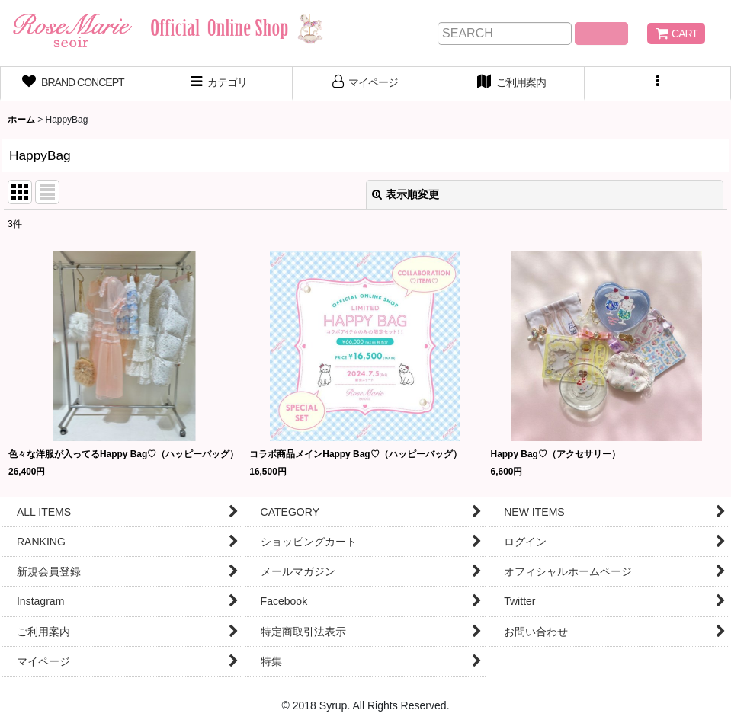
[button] (658, 84)
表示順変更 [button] (405, 194)
